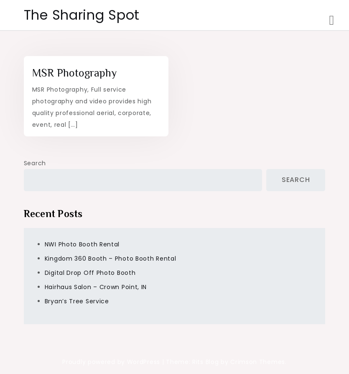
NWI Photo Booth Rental (82, 244)
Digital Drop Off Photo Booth (90, 273)
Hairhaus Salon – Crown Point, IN (96, 287)
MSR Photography (74, 73)
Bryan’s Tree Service (77, 301)
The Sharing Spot (82, 14)
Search (35, 163)
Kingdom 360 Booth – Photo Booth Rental (110, 258)
